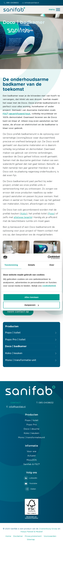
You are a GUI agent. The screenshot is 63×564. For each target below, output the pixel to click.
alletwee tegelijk (23, 217)
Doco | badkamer (16, 346)
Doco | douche (31, 429)
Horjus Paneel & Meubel (32, 532)
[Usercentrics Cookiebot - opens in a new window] (48, 257)
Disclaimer (18, 536)
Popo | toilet (13, 333)
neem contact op (18, 312)
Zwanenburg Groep (48, 529)
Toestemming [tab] (11, 265)
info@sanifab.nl (30, 3)
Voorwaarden (50, 536)
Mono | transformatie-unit (20, 360)
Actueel (31, 456)
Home (8, 536)
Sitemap (31, 540)
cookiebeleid (49, 286)
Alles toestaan (31, 297)
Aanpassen (31, 305)
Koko (24, 214)
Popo (51, 214)
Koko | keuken (13, 353)
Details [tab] (31, 265)
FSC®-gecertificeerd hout (16, 114)
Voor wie (31, 451)
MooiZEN (32, 460)
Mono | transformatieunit (31, 438)
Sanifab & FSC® (31, 464)
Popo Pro (31, 425)
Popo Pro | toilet (15, 339)
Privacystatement (33, 536)
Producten (12, 326)
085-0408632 (11, 3)
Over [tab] (51, 265)
